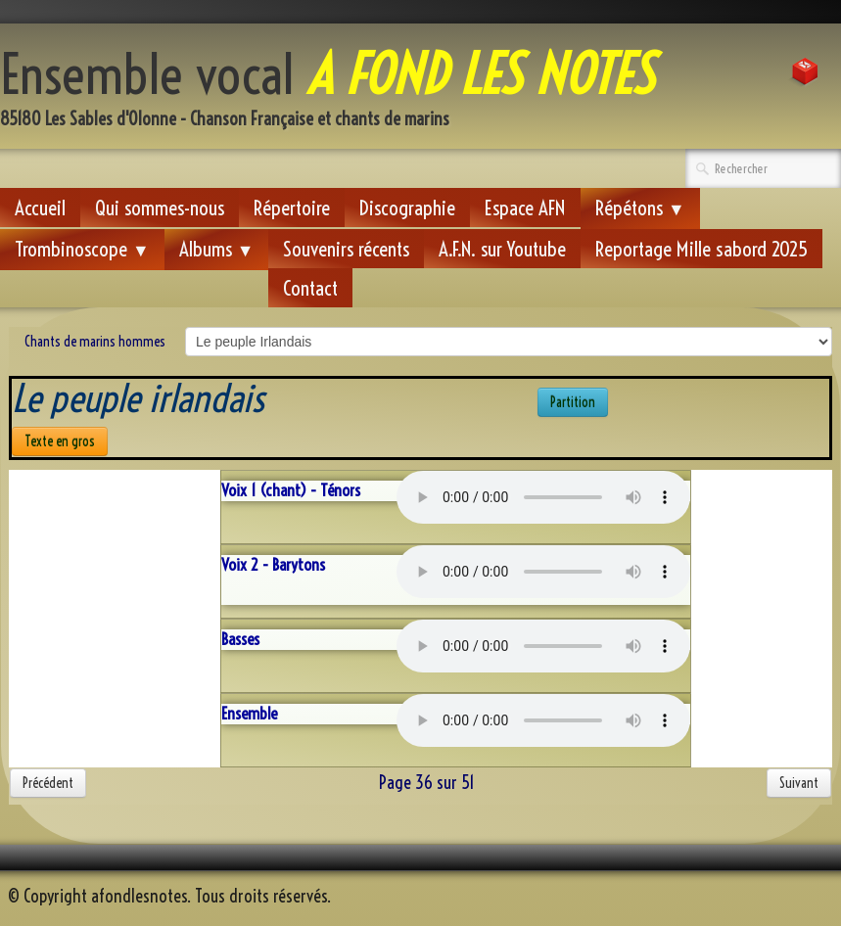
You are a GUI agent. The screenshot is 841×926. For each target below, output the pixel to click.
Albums (217, 248)
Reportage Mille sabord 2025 (701, 248)
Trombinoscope (82, 248)
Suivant (798, 783)
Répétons (640, 207)
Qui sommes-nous (159, 207)
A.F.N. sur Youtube (502, 248)
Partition (572, 402)
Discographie (407, 207)
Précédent (48, 783)
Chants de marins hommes (94, 341)
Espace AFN (525, 207)
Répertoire (292, 207)
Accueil (40, 207)
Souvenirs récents (346, 248)
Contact (310, 288)
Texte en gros (59, 441)
